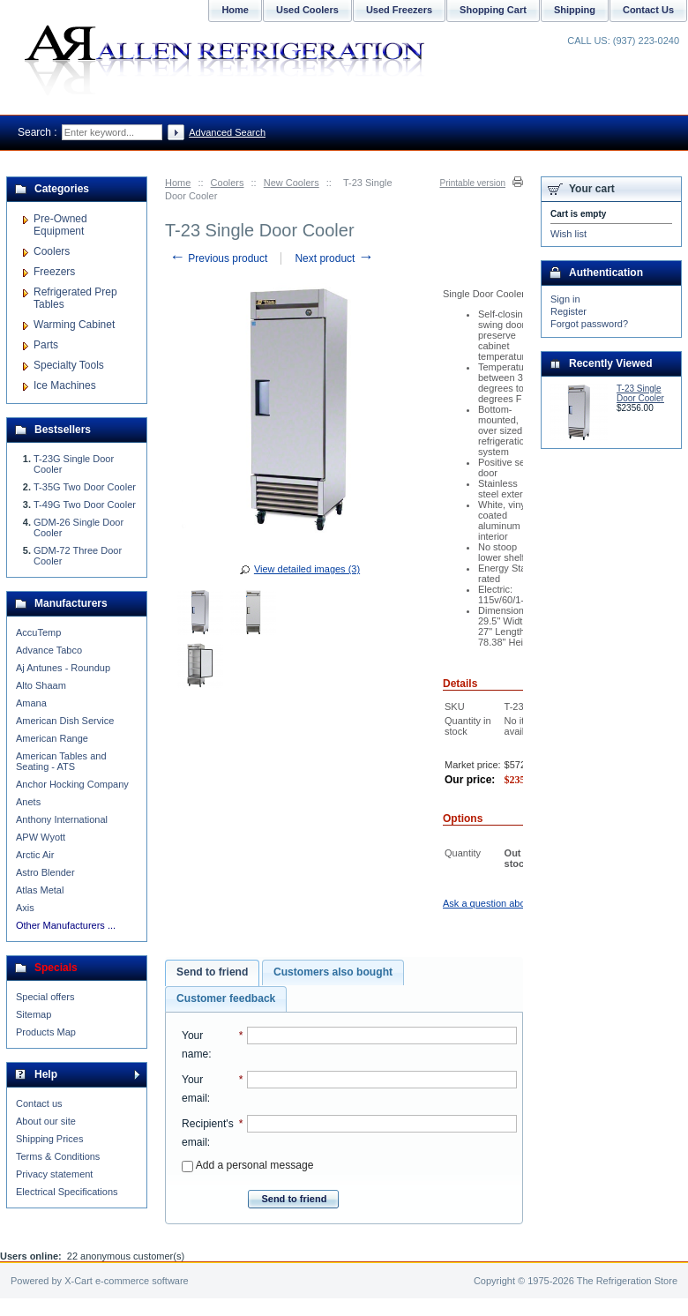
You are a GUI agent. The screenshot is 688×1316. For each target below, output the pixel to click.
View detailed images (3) (307, 569)
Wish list (568, 233)
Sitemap (33, 1014)
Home (178, 182)
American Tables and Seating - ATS (61, 761)
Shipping (574, 9)
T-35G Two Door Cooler (85, 487)
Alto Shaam (41, 685)
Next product (334, 258)
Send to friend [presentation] (212, 972)
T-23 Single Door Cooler (640, 393)
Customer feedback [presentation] (225, 998)
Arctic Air (35, 854)
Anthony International (62, 819)
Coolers (227, 182)
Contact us (39, 1103)
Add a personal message (247, 1165)
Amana (31, 703)
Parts (46, 345)
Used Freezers (399, 9)
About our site (46, 1121)
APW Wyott (40, 837)
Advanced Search (227, 132)
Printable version (472, 183)
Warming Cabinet (74, 324)
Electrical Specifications (67, 1191)
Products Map (46, 1032)
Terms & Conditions (58, 1156)
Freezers (54, 271)
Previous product (218, 258)
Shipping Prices (49, 1138)
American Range (52, 738)
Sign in (565, 299)
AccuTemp (38, 632)
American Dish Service (65, 720)
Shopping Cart (493, 9)
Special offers (45, 996)
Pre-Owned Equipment (60, 225)
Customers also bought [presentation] (333, 972)
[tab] (212, 973)
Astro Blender (45, 872)
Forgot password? (589, 323)
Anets (28, 801)
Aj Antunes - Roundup (63, 667)
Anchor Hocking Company (72, 784)
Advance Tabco (49, 650)
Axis (25, 907)
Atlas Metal (40, 890)
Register (568, 311)
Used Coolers (307, 9)
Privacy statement (54, 1174)
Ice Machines (65, 385)
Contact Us (648, 9)
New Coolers (291, 182)
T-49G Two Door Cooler (85, 504)
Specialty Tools (69, 365)
